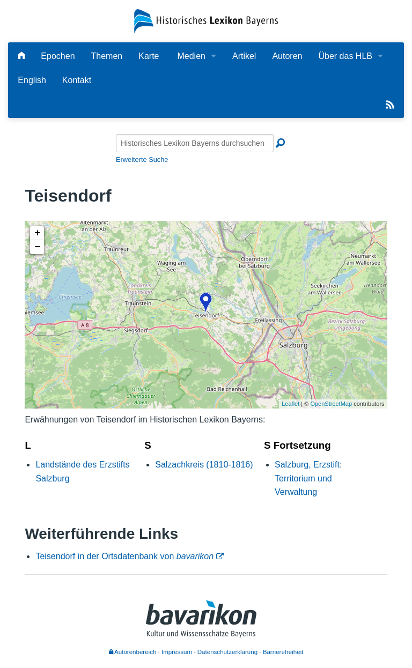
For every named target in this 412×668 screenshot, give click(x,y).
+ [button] (37, 233)
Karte (148, 56)
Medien (191, 56)
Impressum (176, 652)
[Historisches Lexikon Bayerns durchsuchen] (195, 143)
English (32, 80)
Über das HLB (345, 56)
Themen (107, 56)
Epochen (58, 56)
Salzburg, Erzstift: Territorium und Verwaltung (308, 478)
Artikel (244, 56)
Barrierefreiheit (283, 652)
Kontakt (76, 80)
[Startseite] (206, 20)
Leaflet (290, 403)
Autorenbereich (133, 652)
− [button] (37, 247)
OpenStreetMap (331, 403)
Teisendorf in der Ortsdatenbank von (124, 556)
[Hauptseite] (21, 56)
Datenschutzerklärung (227, 652)
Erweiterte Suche (142, 159)
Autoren (287, 56)
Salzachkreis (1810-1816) (204, 464)
